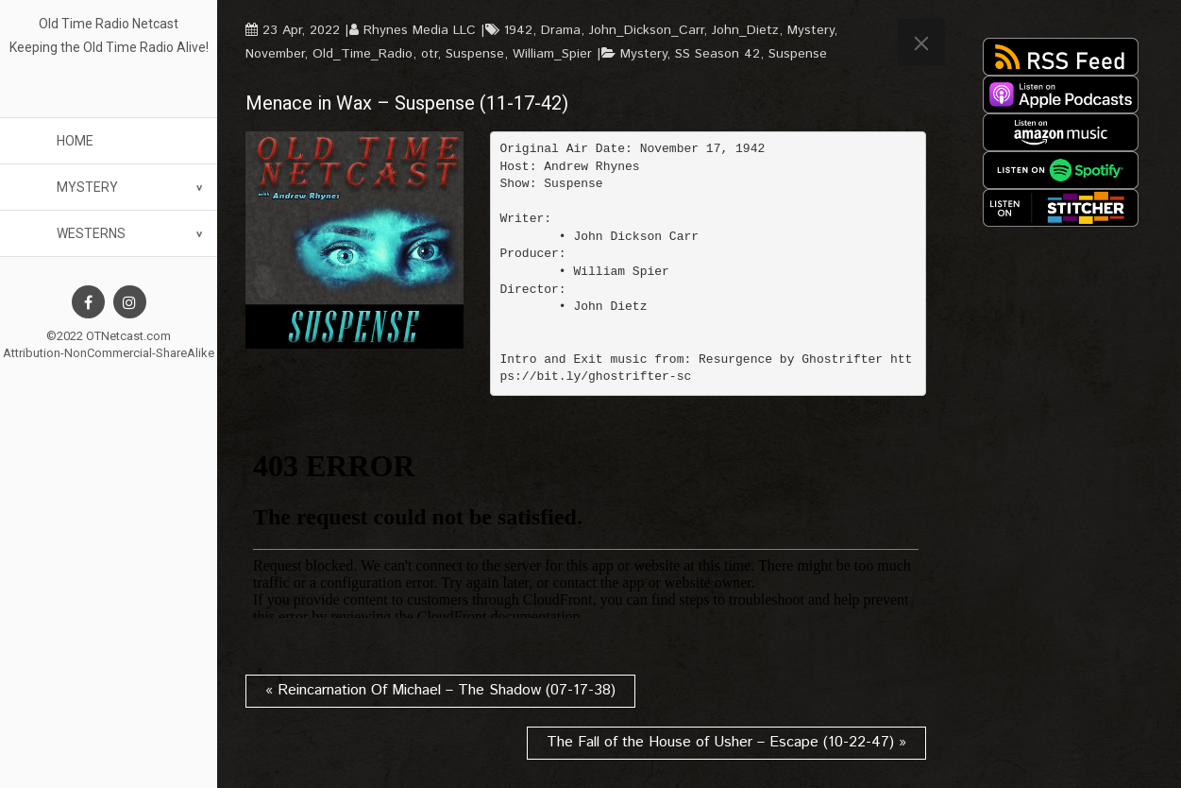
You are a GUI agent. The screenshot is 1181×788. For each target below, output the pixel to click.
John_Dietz (745, 30)
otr (429, 53)
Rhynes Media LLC (419, 30)
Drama (561, 30)
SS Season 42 (717, 53)
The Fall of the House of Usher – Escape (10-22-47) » (726, 742)
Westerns (91, 233)
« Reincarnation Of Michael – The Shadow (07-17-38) (440, 690)
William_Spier (552, 53)
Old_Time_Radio (362, 53)
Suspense (475, 53)
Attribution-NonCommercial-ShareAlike (108, 353)
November (274, 53)
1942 (518, 30)
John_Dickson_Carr (646, 30)
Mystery (87, 187)
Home (75, 140)
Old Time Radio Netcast (108, 23)
